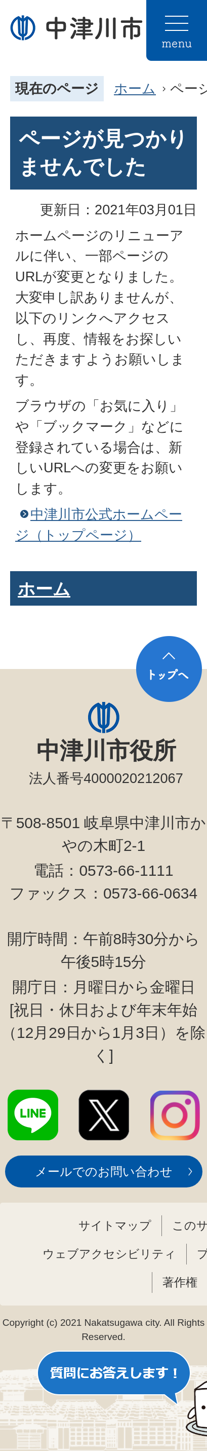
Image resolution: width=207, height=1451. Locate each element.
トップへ (169, 669)
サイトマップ (114, 1225)
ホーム (135, 88)
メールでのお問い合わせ (104, 1171)
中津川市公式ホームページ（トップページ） (98, 524)
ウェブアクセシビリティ (109, 1253)
